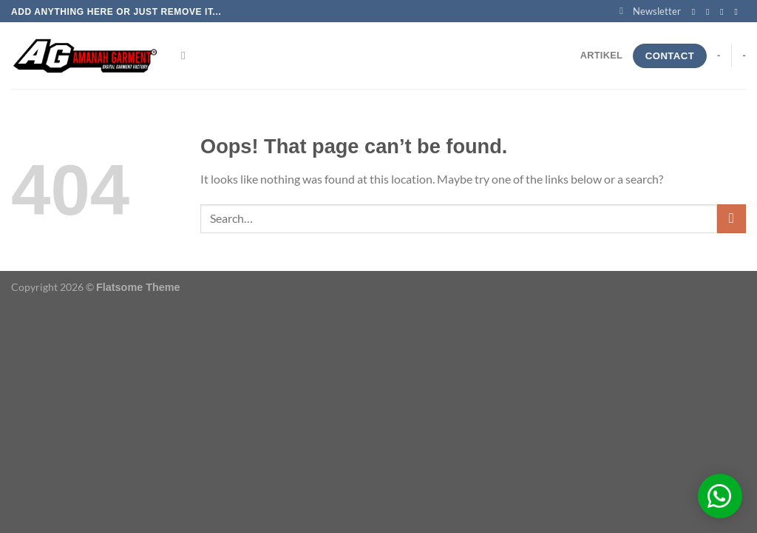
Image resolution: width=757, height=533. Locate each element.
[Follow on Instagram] (710, 12)
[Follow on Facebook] (696, 12)
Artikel (601, 55)
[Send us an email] (738, 12)
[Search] (186, 55)
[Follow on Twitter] (724, 12)
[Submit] (731, 218)
